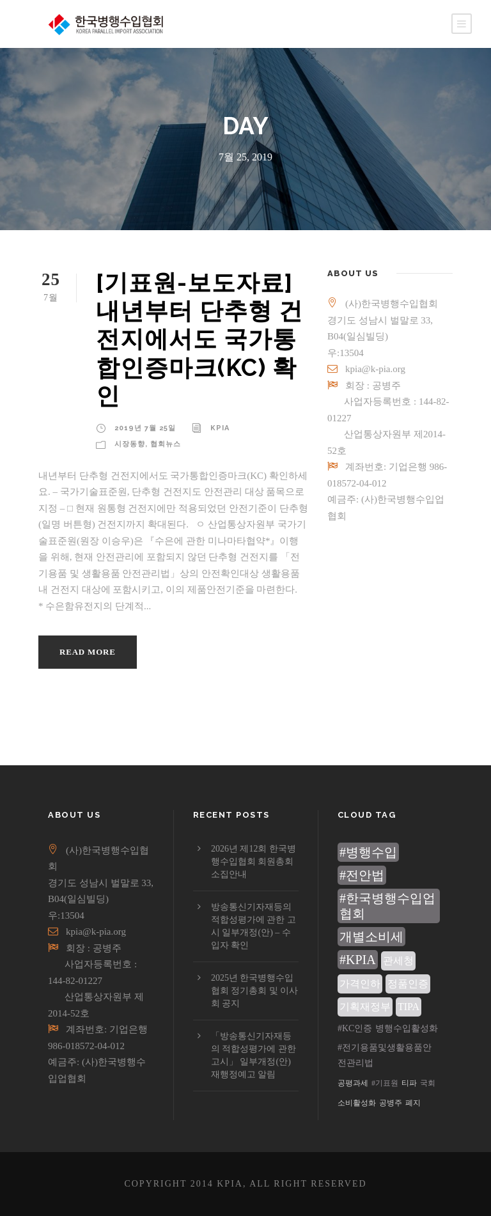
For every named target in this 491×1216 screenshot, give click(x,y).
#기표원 (384, 1083)
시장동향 (129, 444)
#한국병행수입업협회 (387, 906)
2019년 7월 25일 (145, 428)
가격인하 (359, 983)
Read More (87, 652)
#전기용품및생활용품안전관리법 (385, 1055)
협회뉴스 (165, 444)
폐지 (413, 1102)
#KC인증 (355, 1028)
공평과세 (353, 1083)
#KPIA (357, 960)
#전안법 (361, 875)
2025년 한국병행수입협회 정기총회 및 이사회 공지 (255, 990)
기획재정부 (365, 1006)
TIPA (408, 1006)
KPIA (220, 428)
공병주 (390, 1102)
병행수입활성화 (406, 1028)
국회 (427, 1083)
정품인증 (407, 983)
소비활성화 (357, 1102)
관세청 (398, 960)
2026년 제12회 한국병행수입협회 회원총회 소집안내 (253, 861)
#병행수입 (368, 852)
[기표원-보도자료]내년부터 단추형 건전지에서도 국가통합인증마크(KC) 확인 (199, 339)
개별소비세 (371, 937)
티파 (409, 1083)
